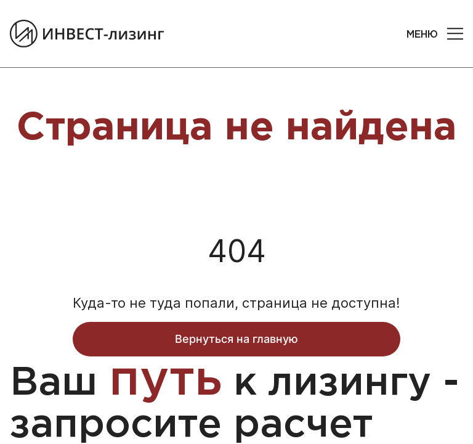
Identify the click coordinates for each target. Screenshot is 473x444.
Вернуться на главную (236, 338)
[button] (455, 34)
